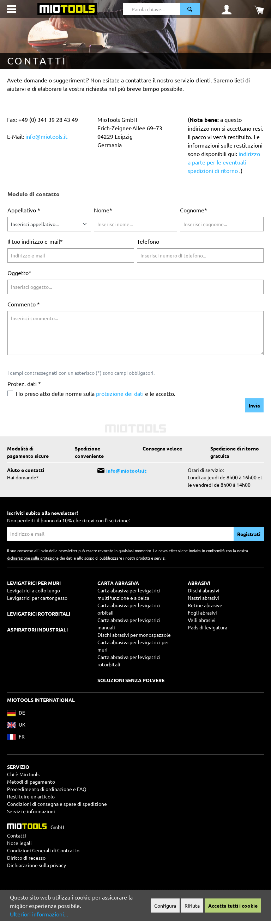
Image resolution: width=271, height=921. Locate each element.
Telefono (148, 241)
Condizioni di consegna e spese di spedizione (57, 804)
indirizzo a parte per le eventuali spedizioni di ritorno (224, 162)
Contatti (16, 835)
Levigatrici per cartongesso (37, 598)
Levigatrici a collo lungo (33, 590)
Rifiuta (192, 905)
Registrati (248, 534)
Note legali (19, 843)
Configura (165, 905)
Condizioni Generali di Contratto (43, 850)
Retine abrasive (205, 605)
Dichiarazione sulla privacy (36, 865)
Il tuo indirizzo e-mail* (35, 241)
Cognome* (193, 209)
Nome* (103, 209)
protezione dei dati (120, 393)
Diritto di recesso (26, 857)
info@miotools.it (46, 136)
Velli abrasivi (202, 620)
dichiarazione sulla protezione (33, 558)
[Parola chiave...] (151, 9)
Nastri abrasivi (203, 598)
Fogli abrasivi (202, 612)
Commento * (23, 303)
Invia (254, 405)
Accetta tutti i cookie (233, 905)
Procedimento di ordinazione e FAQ (46, 789)
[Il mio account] (226, 9)
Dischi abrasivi (203, 590)
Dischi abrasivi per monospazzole (134, 634)
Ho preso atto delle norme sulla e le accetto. (95, 393)
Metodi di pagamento (31, 781)
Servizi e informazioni (31, 811)
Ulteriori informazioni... (39, 913)
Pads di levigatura (207, 627)
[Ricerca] (190, 9)
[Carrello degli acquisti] (258, 9)
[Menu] (11, 9)
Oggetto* (19, 272)
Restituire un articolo (31, 796)
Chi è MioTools (23, 774)
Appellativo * (23, 209)
